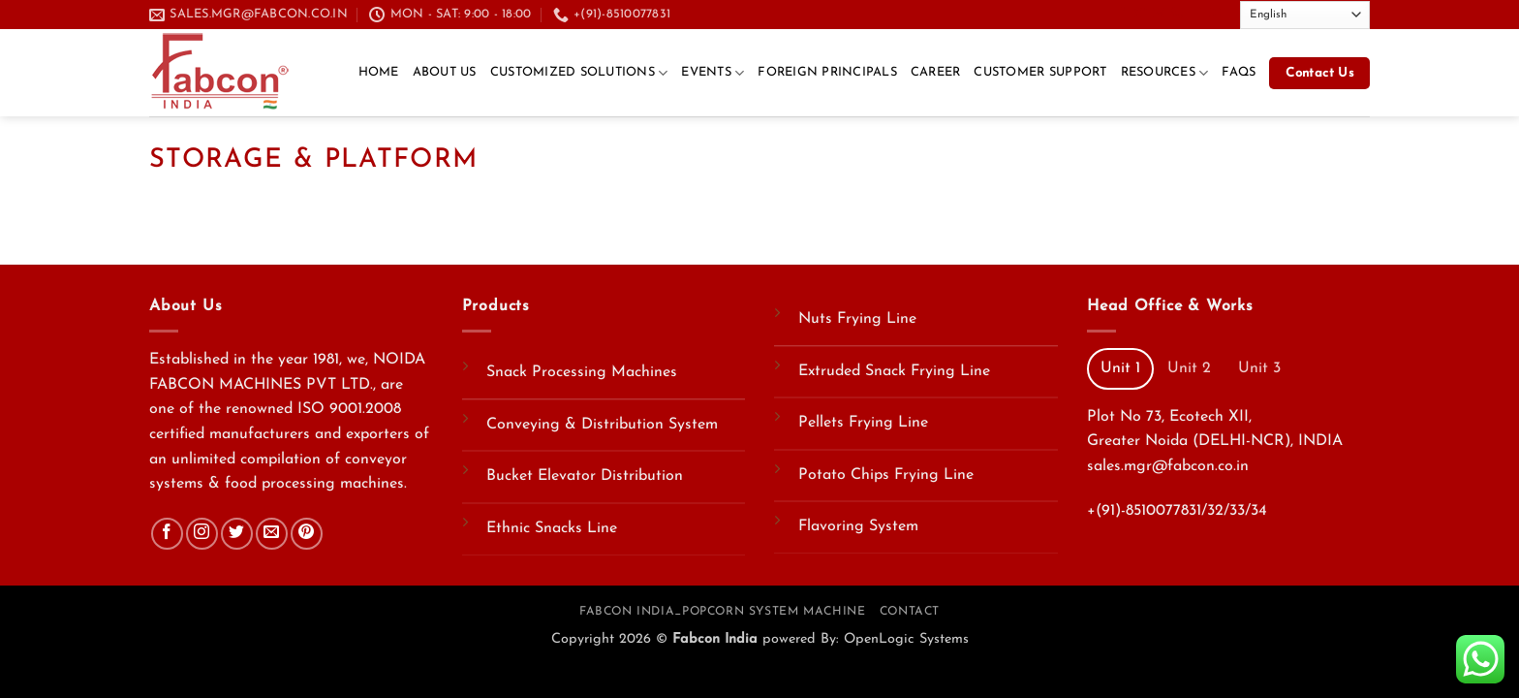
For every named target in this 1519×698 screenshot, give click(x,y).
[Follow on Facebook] (1122, 13)
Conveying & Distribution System (602, 424)
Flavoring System (858, 526)
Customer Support (1040, 72)
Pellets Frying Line (863, 422)
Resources (1165, 73)
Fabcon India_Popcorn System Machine (722, 612)
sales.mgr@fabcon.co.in (1168, 466)
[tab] (1120, 368)
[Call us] (1177, 13)
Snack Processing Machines (581, 372)
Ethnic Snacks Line (551, 528)
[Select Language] (1305, 15)
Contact (910, 612)
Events (712, 73)
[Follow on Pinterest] (307, 534)
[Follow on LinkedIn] (1195, 13)
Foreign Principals (827, 72)
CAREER (936, 72)
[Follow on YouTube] (1215, 13)
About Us (445, 72)
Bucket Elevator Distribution (584, 476)
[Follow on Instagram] (202, 534)
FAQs (1239, 72)
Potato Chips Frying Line (886, 475)
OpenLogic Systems (906, 639)
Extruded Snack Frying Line (894, 371)
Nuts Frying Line (857, 319)
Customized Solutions (579, 73)
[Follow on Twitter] (1140, 13)
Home (378, 72)
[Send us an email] (1158, 13)
